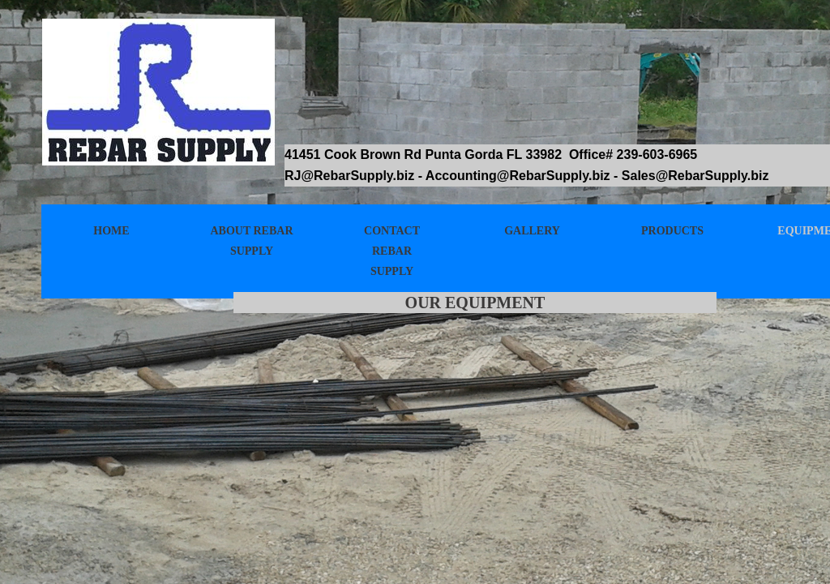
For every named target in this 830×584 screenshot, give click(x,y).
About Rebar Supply (251, 241)
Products (672, 231)
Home (111, 231)
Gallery (532, 231)
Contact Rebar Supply (392, 251)
